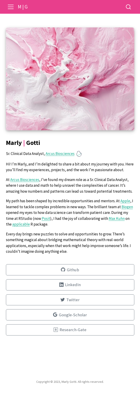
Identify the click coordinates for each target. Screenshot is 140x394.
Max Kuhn (117, 218)
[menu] (11, 7)
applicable (21, 224)
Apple (125, 200)
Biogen (127, 206)
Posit (46, 218)
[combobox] (128, 6)
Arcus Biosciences (60, 153)
